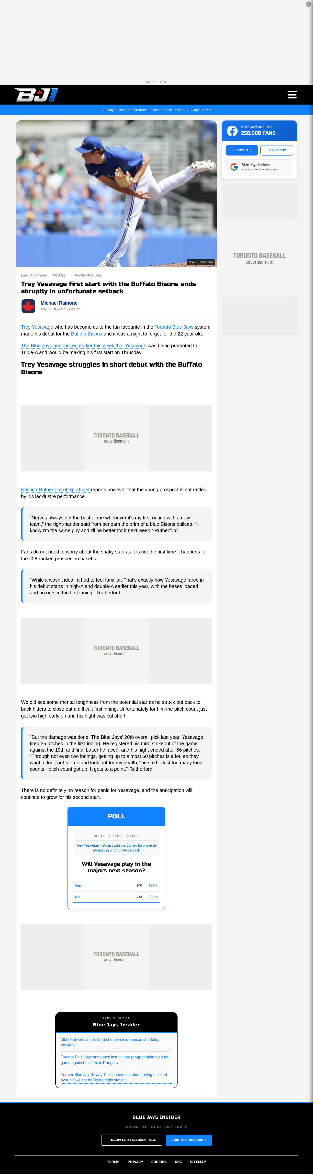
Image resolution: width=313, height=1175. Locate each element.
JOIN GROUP (277, 151)
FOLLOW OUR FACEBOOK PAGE (132, 1141)
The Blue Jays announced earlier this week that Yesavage (83, 346)
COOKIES (159, 1163)
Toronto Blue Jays (88, 276)
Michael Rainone (59, 303)
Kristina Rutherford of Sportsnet (56, 490)
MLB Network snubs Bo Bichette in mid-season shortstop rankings (110, 1043)
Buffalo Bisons (87, 334)
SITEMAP (198, 1163)
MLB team (60, 276)
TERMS (113, 1163)
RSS (178, 1163)
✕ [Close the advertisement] (308, 4)
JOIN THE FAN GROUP (189, 1141)
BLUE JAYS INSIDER (157, 1118)
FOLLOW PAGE (242, 151)
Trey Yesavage (38, 327)
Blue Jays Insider (34, 276)
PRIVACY (135, 1163)
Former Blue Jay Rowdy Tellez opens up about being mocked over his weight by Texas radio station (114, 1078)
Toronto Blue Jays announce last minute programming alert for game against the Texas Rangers (114, 1060)
